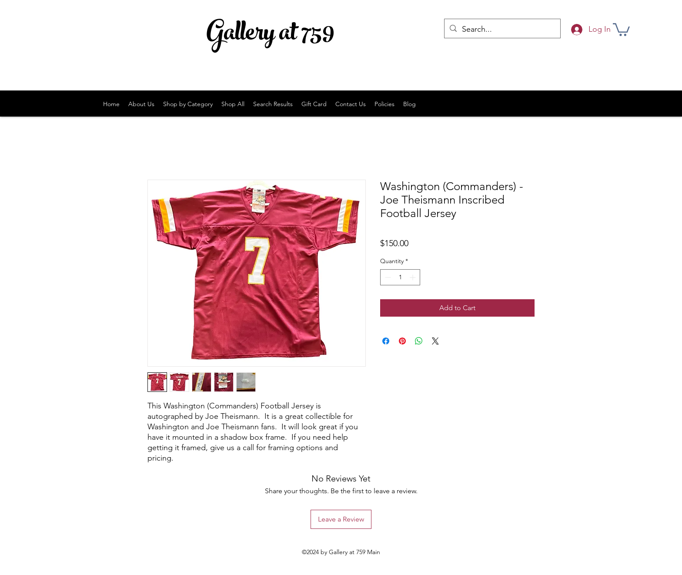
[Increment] (413, 277)
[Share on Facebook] (386, 341)
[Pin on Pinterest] (402, 341)
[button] (621, 29)
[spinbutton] (400, 277)
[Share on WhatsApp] (419, 341)
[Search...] (502, 29)
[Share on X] (435, 341)
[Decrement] (386, 277)
